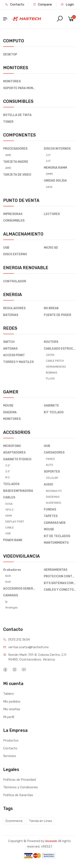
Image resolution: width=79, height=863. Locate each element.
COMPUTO (13, 40)
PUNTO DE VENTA (21, 200)
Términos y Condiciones (20, 787)
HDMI (8, 515)
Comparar (42, 4)
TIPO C (9, 509)
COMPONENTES (19, 135)
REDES (10, 328)
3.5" (48, 155)
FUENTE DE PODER (57, 315)
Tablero (8, 694)
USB (6, 248)
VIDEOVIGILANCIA (21, 556)
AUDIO (48, 484)
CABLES (9, 497)
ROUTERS (51, 342)
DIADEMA (10, 412)
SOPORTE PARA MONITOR (19, 88)
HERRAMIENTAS (56, 366)
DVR (8, 581)
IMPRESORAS (12, 214)
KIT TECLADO (54, 412)
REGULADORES (14, 308)
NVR (8, 576)
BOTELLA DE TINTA (17, 115)
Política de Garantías (18, 795)
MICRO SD (51, 248)
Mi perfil (8, 717)
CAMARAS (10, 595)
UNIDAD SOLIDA (55, 180)
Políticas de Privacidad (19, 780)
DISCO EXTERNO (15, 254)
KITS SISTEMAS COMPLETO (60, 583)
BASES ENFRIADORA (18, 491)
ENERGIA (12, 294)
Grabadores (12, 570)
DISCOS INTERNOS (57, 148)
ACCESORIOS (16, 432)
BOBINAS (51, 372)
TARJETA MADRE (15, 162)
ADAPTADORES (14, 452)
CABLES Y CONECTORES (60, 589)
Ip (6, 601)
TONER (8, 122)
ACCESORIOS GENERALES (19, 588)
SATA (49, 187)
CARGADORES (54, 452)
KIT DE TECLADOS (57, 536)
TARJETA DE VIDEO (17, 174)
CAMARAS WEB (55, 523)
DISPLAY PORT (14, 521)
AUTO (49, 464)
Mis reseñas (11, 709)
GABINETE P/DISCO (17, 459)
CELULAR (52, 477)
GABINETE (51, 405)
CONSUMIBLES (18, 101)
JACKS (50, 354)
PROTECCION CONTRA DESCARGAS (60, 576)
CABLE (9, 527)
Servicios (9, 756)
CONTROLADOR (14, 281)
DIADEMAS (53, 496)
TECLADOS (11, 484)
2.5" (48, 161)
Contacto (14, 4)
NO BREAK (51, 308)
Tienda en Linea (40, 821)
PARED (50, 458)
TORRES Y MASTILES (18, 362)
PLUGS (50, 378)
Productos (11, 740)
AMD (8, 155)
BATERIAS (10, 315)
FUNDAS (50, 509)
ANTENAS (10, 348)
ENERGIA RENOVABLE (25, 267)
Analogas (11, 607)
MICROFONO (12, 446)
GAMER (10, 391)
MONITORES (15, 67)
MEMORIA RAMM (55, 168)
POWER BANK (12, 540)
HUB (47, 446)
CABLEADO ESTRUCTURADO (60, 348)
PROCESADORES (15, 148)
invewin (51, 841)
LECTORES (52, 214)
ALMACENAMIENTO (23, 234)
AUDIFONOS (53, 502)
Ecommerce (14, 821)
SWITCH (9, 342)
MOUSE (8, 405)
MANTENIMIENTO (56, 543)
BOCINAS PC (54, 490)
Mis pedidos (11, 701)
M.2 (7, 477)
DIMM (49, 173)
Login (67, 4)
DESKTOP (10, 54)
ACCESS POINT (14, 355)
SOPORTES (52, 471)
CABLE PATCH (55, 360)
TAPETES (51, 516)
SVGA (9, 503)
